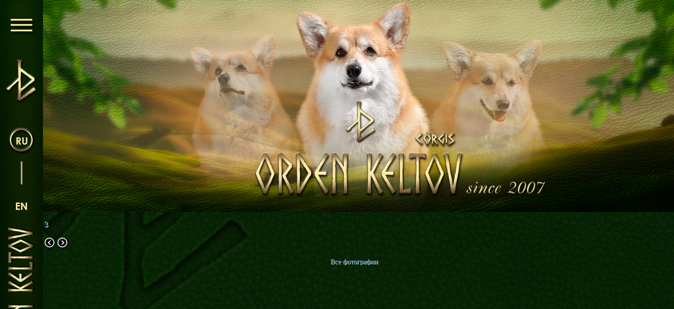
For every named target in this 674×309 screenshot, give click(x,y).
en (21, 206)
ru (21, 140)
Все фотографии (354, 261)
